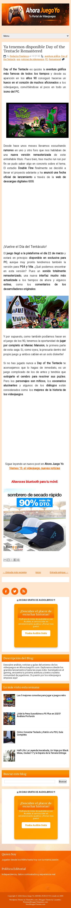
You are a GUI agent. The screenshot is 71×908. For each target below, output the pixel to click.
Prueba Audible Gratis (36, 633)
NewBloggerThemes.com (35, 904)
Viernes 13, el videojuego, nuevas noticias (34, 468)
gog (18, 59)
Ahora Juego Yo (28, 896)
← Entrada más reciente (15, 572)
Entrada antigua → (59, 572)
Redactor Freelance (19, 56)
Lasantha (57, 900)
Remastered (55, 59)
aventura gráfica (52, 56)
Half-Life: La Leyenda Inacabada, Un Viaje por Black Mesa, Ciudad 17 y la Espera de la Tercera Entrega (42, 751)
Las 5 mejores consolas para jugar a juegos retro (41, 695)
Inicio (38, 572)
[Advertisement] (34, 212)
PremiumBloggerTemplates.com (35, 902)
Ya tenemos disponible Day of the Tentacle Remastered (34, 49)
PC (46, 59)
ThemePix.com (32, 900)
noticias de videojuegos (32, 59)
